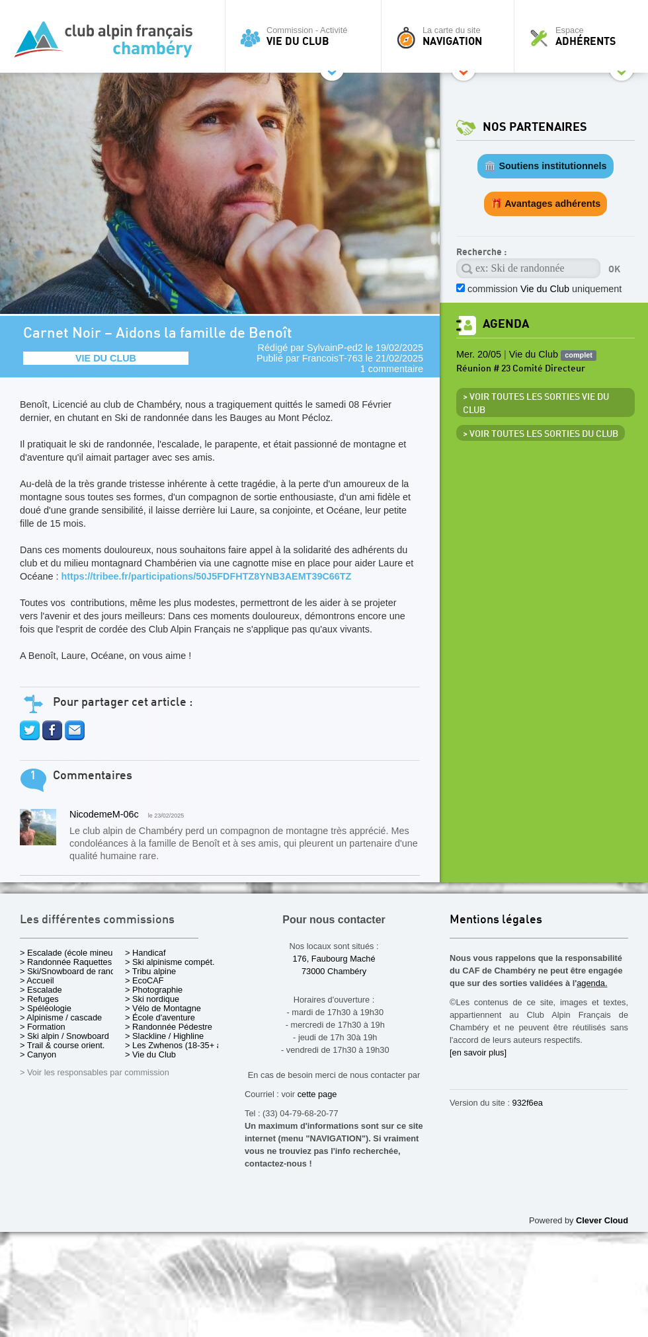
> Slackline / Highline (164, 1036)
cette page (317, 1094)
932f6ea (527, 1103)
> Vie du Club (150, 1054)
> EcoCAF (144, 980)
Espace (584, 36)
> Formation (42, 1027)
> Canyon (38, 1054)
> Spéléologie (45, 1008)
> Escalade (41, 990)
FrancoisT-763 (332, 358)
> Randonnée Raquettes (66, 962)
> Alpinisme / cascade (61, 1017)
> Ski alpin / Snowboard (64, 1036)
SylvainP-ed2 (335, 347)
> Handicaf (145, 953)
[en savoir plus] (478, 1052)
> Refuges (39, 999)
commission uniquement (544, 289)
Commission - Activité (306, 36)
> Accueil (37, 980)
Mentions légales (496, 920)
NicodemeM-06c (104, 814)
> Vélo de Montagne (163, 1008)
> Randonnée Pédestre (168, 1027)
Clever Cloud (602, 1220)
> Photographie (153, 990)
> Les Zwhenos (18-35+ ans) (179, 1045)
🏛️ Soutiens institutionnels (545, 166)
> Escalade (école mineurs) (71, 953)
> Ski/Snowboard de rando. (71, 971)
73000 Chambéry (334, 971)
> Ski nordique (152, 999)
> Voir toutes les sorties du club (540, 434)
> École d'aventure (160, 1017)
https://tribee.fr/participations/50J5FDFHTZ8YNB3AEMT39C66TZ (206, 576)
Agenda (506, 324)
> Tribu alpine (150, 971)
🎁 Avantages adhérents (546, 203)
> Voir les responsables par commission (94, 1072)
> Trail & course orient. (62, 1045)
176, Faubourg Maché (333, 959)
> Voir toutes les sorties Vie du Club (536, 404)
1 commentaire (391, 368)
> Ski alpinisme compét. (170, 962)
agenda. (592, 983)
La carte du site (451, 36)
